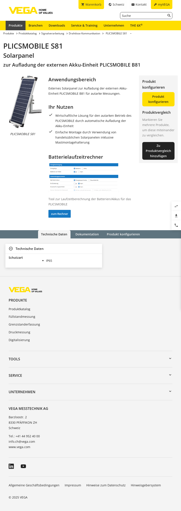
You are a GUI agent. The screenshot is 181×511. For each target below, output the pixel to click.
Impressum (73, 485)
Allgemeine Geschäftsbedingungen (34, 485)
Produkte (15, 25)
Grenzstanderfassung (24, 324)
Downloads (57, 25)
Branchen (36, 25)
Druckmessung (19, 332)
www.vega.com (19, 447)
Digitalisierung (19, 340)
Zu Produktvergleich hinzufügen (158, 151)
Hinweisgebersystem (146, 485)
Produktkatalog (19, 309)
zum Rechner (59, 214)
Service (15, 375)
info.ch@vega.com (22, 441)
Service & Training (84, 25)
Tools (14, 358)
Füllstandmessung (22, 317)
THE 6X (136, 25)
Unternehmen (114, 25)
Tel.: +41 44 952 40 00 (24, 436)
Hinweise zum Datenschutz (106, 485)
